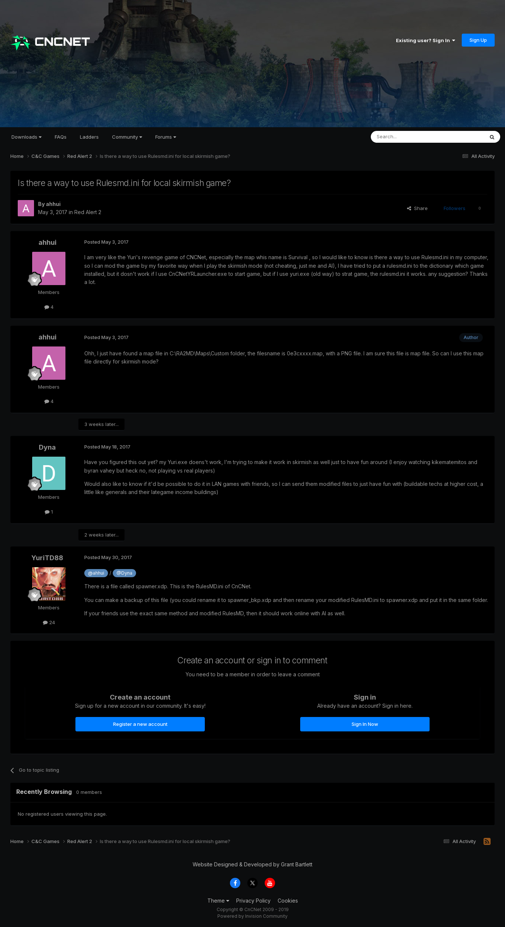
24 (49, 622)
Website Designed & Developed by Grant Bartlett (252, 864)
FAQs (61, 137)
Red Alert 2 (87, 212)
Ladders (89, 137)
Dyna (47, 447)
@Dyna (124, 573)
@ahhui (96, 573)
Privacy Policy (253, 900)
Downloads (26, 137)
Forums (165, 137)
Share (417, 208)
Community (127, 137)
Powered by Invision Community (252, 916)
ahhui (53, 204)
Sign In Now (365, 724)
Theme (218, 900)
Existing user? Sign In (425, 40)
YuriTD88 (47, 558)
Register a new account (140, 724)
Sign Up (478, 40)
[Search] (408, 137)
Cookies (288, 900)
